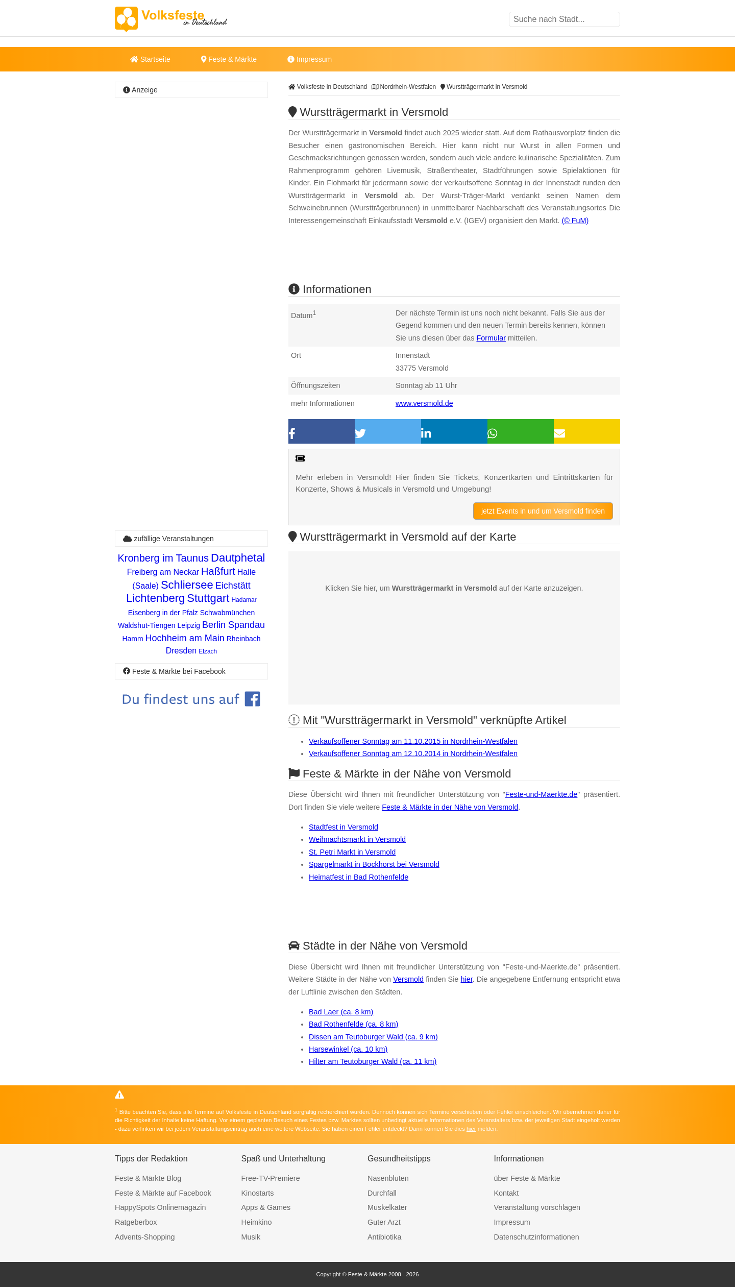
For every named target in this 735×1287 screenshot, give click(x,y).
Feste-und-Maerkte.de (541, 794)
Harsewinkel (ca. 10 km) (348, 1049)
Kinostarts (257, 1193)
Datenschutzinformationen (536, 1237)
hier (466, 979)
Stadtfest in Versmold (343, 827)
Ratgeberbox (136, 1222)
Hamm (132, 639)
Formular (491, 338)
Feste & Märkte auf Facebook (163, 1193)
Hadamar (243, 599)
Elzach (208, 651)
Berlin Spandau (233, 625)
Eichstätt (233, 585)
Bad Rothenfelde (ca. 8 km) (353, 1024)
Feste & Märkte (229, 59)
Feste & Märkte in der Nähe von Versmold (450, 807)
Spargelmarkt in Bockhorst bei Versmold (374, 864)
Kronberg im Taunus (163, 558)
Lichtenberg (155, 598)
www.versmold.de (424, 403)
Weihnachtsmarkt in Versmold (357, 839)
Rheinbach (244, 639)
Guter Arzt (384, 1222)
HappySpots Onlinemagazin (160, 1207)
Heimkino (256, 1222)
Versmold (408, 979)
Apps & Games (266, 1207)
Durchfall (382, 1193)
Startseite (150, 59)
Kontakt (506, 1193)
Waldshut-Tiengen (147, 625)
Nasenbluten (388, 1178)
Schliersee (187, 584)
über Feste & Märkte (527, 1178)
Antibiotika (384, 1237)
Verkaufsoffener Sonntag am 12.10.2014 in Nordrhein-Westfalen (413, 753)
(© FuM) (575, 220)
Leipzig (189, 625)
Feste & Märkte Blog (148, 1178)
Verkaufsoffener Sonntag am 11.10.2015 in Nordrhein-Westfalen (413, 741)
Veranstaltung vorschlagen (537, 1207)
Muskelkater (387, 1207)
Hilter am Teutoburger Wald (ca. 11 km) (372, 1061)
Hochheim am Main (185, 638)
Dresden (181, 650)
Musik (251, 1237)
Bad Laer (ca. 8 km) (341, 1012)
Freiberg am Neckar (163, 572)
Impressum (309, 59)
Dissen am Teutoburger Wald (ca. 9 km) (373, 1037)
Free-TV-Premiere (270, 1178)
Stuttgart (208, 598)
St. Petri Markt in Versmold (352, 852)
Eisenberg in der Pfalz (163, 613)
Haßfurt (218, 571)
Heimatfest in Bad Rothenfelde (358, 877)
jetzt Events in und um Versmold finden (543, 511)
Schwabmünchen (227, 613)
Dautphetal (238, 557)
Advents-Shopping (145, 1237)
